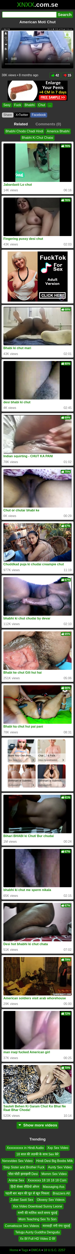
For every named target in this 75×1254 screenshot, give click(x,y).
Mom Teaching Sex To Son (38, 1219)
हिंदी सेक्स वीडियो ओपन (25, 1187)
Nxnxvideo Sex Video (17, 1161)
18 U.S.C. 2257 (54, 1250)
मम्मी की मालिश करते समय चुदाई (37, 1212)
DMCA (36, 1250)
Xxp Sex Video (57, 1148)
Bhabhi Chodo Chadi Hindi (24, 131)
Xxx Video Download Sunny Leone (37, 1206)
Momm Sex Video (54, 1174)
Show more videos (37, 1125)
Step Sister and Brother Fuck (23, 1167)
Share (7, 115)
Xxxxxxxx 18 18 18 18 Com (47, 1180)
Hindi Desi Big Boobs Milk (54, 1161)
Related (21, 124)
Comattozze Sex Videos (22, 1226)
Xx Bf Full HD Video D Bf (37, 1239)
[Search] (29, 14)
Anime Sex (16, 1180)
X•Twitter (22, 115)
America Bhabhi (58, 131)
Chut (41, 105)
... (50, 105)
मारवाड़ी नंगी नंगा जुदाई (56, 1226)
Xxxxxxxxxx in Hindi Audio (25, 1148)
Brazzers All (61, 1193)
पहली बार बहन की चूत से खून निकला (27, 1193)
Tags (24, 1250)
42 (55, 75)
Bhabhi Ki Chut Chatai (37, 138)
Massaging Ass (53, 1187)
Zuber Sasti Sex (21, 1199)
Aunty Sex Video (60, 1167)
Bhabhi (30, 105)
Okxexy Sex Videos (50, 1199)
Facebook (39, 115)
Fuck (17, 105)
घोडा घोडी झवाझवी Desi (23, 1174)
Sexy (7, 105)
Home (14, 1250)
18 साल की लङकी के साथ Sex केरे (37, 1154)
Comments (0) (48, 124)
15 (67, 75)
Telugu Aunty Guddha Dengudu (37, 1232)
